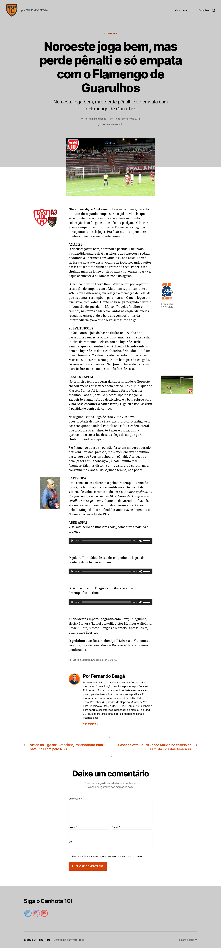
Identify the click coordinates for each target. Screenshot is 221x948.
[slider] (106, 541)
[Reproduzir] (72, 541)
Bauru (76, 660)
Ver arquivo (91, 724)
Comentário (75, 798)
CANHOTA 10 (42, 939)
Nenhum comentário (112, 124)
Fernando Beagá (97, 119)
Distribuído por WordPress (69, 939)
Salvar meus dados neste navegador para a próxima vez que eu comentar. (106, 856)
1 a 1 (101, 228)
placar (103, 660)
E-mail (116, 827)
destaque (85, 660)
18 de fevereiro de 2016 (127, 119)
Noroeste (110, 34)
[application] (110, 541)
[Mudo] (140, 541)
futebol (95, 660)
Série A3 (112, 660)
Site (70, 841)
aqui (170, 307)
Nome (73, 827)
